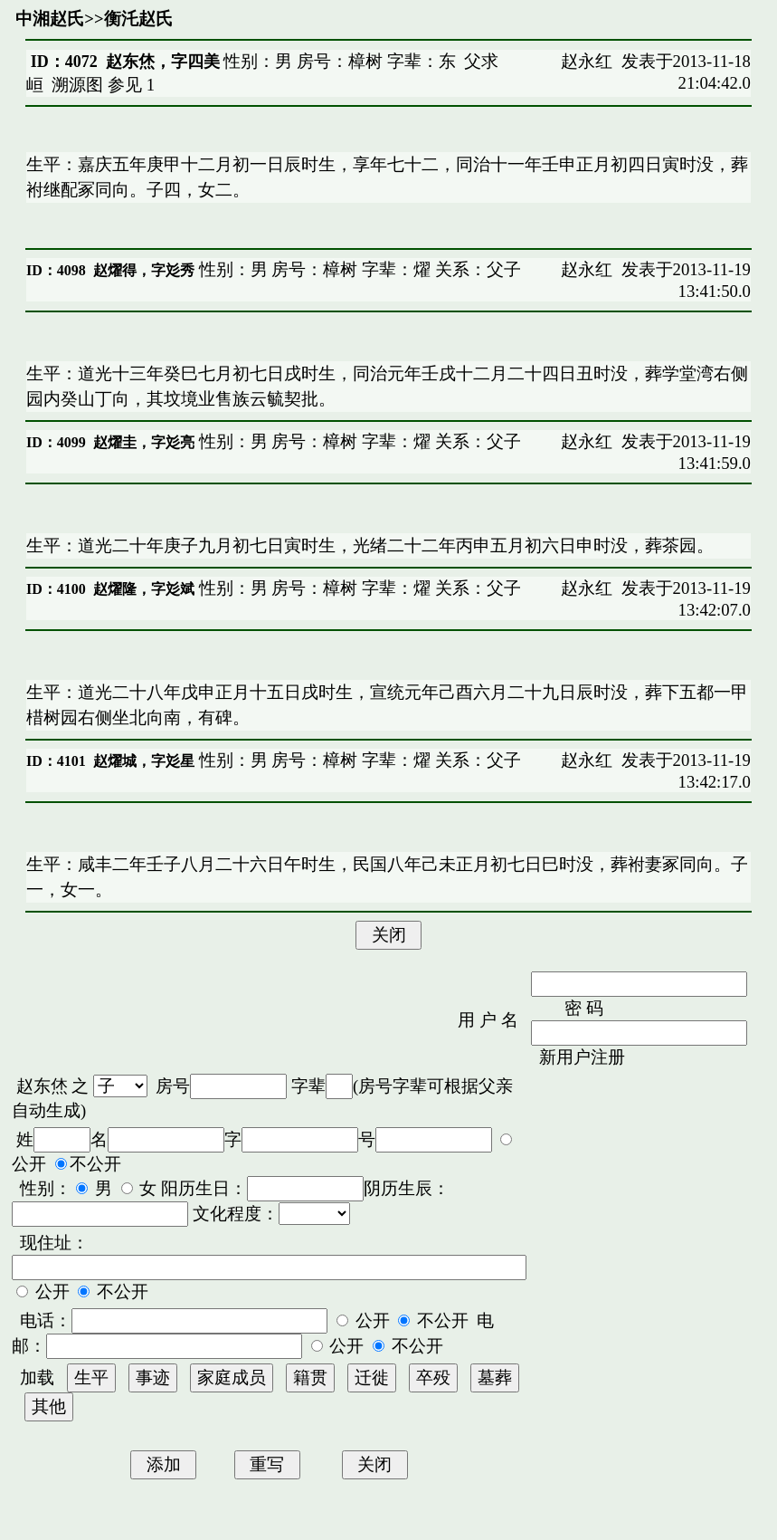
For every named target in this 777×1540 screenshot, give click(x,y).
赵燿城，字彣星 (143, 761)
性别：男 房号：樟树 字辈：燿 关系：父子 (357, 269)
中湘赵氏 (49, 18)
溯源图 (77, 84)
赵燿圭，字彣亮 (143, 442)
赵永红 (586, 61)
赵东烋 (42, 1085)
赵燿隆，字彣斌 (143, 589)
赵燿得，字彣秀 (143, 270)
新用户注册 (582, 1057)
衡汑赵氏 (138, 18)
